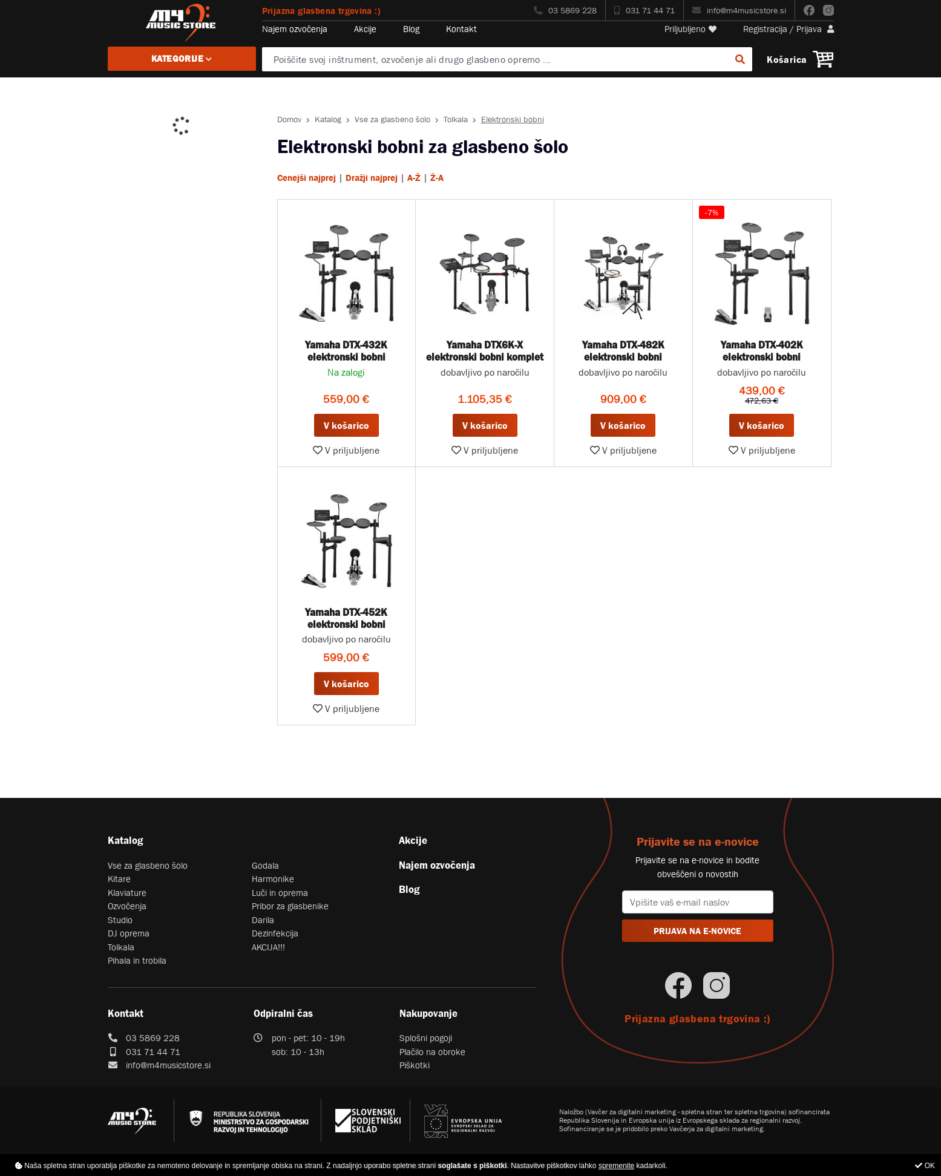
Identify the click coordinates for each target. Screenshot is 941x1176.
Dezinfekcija (275, 933)
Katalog (328, 119)
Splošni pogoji (425, 1038)
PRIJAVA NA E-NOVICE (697, 931)
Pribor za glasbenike (290, 906)
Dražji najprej (372, 177)
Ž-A (437, 177)
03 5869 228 (565, 10)
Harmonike (273, 879)
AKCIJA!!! (268, 947)
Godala (265, 865)
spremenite (616, 1165)
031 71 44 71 (644, 10)
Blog (411, 29)
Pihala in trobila (137, 960)
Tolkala (456, 119)
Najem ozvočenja (294, 29)
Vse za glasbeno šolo (392, 119)
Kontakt (461, 29)
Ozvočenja (127, 906)
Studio (120, 920)
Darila (263, 920)
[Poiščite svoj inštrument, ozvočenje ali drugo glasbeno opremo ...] (507, 59)
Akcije (365, 29)
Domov (289, 119)
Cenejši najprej (306, 177)
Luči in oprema (280, 892)
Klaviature (127, 892)
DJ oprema (128, 933)
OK (925, 1165)
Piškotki (414, 1065)
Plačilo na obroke (432, 1052)
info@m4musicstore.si (739, 10)
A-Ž (414, 177)
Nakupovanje (428, 1013)
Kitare (119, 879)
